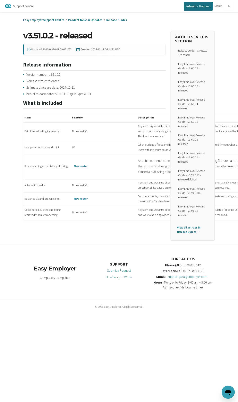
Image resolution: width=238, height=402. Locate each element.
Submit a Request (119, 270)
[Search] (228, 6)
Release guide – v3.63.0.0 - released (192, 53)
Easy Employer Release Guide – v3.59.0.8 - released (191, 211)
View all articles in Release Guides (189, 230)
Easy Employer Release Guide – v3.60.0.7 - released (191, 68)
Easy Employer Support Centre (43, 20)
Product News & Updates (85, 20)
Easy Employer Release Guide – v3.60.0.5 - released (191, 86)
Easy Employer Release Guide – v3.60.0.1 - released (191, 157)
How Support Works (119, 277)
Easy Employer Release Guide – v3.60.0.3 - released (191, 122)
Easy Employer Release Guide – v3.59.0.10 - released (191, 193)
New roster (81, 166)
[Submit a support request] (198, 6)
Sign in (218, 6)
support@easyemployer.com (187, 277)
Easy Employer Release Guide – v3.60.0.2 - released (191, 139)
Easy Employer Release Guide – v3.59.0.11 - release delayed (191, 175)
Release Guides (116, 20)
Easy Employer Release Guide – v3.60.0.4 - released (191, 104)
